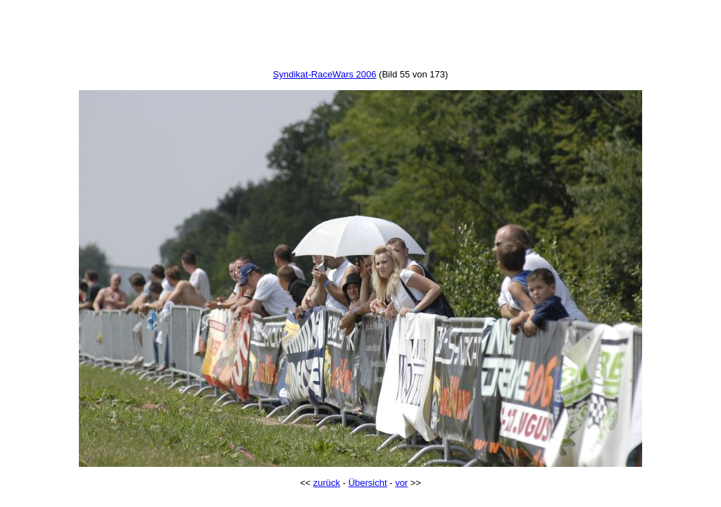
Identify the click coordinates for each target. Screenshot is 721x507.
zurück (326, 482)
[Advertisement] (360, 37)
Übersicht (368, 482)
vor (401, 482)
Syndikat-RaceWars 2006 (325, 74)
